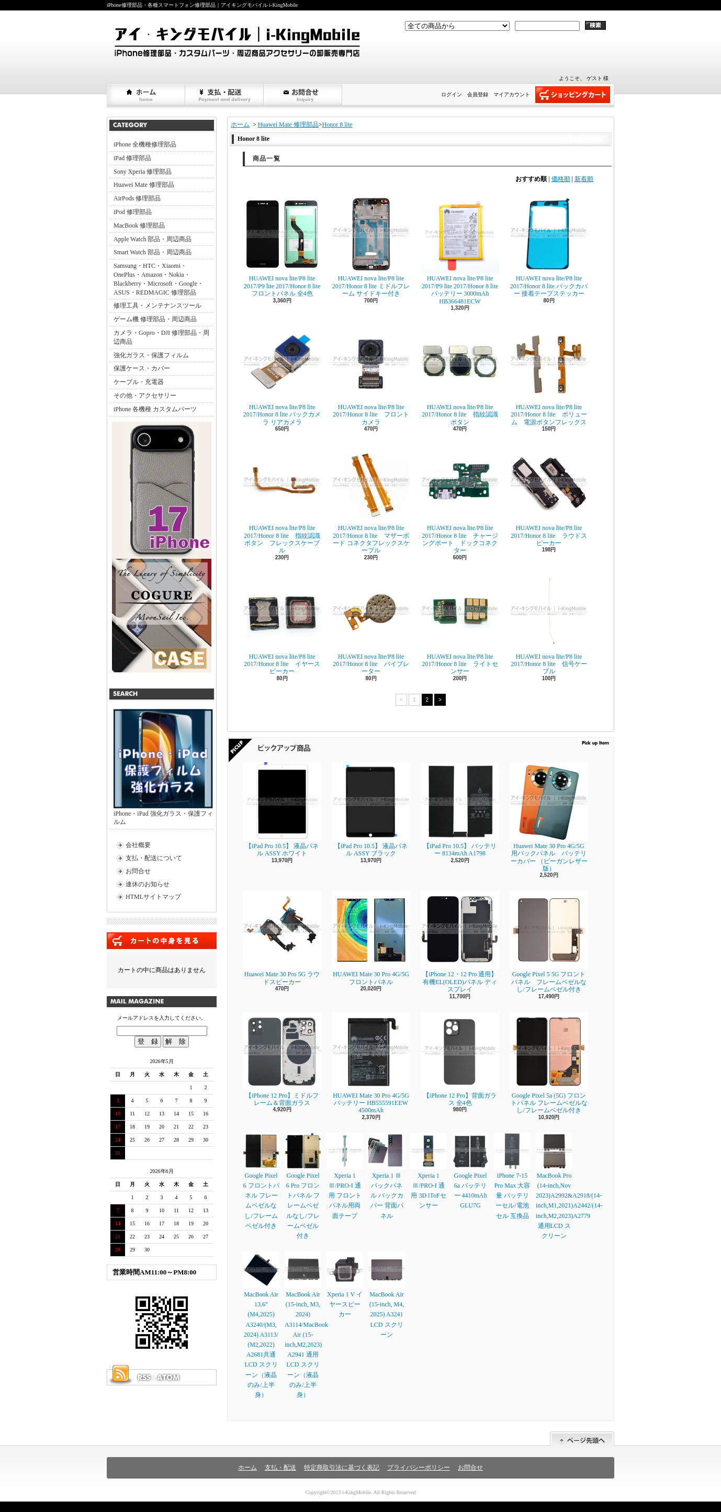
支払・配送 (280, 1467)
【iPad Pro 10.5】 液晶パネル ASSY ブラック (371, 809)
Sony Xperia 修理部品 (143, 171)
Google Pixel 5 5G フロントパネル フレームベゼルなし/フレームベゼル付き (549, 941)
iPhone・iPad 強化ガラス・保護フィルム (163, 767)
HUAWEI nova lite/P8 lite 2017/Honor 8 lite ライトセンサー (460, 624)
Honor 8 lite (337, 124)
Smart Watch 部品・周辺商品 (152, 252)
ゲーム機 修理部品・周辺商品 (155, 319)
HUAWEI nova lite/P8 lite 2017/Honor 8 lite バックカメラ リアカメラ (282, 374)
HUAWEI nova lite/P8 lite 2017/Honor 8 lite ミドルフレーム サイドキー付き (371, 246)
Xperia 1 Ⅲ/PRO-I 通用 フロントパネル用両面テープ (344, 1176)
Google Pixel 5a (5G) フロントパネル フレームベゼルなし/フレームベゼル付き (549, 1063)
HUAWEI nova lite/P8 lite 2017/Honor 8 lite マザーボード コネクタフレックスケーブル (371, 499)
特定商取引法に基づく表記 (341, 1467)
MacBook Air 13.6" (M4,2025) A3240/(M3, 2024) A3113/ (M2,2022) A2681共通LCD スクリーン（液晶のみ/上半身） (261, 1324)
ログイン (451, 94)
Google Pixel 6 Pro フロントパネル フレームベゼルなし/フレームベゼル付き (303, 1186)
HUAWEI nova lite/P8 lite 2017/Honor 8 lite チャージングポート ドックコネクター (460, 499)
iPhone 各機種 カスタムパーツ (155, 409)
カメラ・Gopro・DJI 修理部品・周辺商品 (161, 337)
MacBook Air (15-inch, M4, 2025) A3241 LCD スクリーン (386, 1294)
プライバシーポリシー (418, 1467)
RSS (144, 1377)
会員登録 (477, 94)
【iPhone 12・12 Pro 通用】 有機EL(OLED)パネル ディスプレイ (460, 941)
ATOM (169, 1377)
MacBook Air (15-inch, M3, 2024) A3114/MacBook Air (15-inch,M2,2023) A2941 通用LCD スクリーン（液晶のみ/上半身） (306, 1324)
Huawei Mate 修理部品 (144, 184)
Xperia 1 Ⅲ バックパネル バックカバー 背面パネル (386, 1176)
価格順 (560, 179)
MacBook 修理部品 (139, 225)
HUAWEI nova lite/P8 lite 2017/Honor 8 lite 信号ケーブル (549, 624)
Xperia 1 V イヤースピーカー (344, 1284)
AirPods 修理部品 (137, 198)
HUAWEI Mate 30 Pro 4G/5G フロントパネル (371, 937)
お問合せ (303, 95)
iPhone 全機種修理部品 (145, 144)
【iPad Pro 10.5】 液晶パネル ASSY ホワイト (282, 809)
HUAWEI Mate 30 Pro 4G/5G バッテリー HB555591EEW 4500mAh (371, 1063)
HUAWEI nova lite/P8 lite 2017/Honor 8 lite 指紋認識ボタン (460, 374)
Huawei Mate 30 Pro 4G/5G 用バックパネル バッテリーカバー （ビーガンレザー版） (549, 817)
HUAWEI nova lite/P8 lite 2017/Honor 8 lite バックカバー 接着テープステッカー (549, 246)
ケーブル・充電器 (139, 382)
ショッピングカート (572, 94)
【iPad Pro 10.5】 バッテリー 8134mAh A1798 (460, 809)
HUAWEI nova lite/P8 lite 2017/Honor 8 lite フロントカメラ (371, 374)
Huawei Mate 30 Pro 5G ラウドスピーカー (282, 937)
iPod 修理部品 (133, 212)
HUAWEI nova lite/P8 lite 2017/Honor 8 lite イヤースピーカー (282, 624)
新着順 (583, 179)
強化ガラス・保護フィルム (151, 355)
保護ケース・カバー (142, 368)
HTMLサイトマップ (153, 896)
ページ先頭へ (582, 1439)
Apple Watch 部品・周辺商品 (152, 239)
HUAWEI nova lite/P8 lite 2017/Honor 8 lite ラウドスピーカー (549, 495)
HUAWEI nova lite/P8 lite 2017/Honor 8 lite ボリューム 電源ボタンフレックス (549, 374)
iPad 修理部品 (132, 158)
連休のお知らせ (148, 884)
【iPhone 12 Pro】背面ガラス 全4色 (460, 1059)
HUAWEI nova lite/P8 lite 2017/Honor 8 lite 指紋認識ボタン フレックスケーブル (282, 499)
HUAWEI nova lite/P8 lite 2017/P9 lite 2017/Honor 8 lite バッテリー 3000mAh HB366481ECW (460, 249)
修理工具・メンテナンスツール (157, 305)
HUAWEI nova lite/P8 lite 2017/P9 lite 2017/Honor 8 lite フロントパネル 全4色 (282, 246)
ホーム (146, 95)
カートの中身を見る (162, 940)
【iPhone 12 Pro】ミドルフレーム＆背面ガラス (282, 1059)
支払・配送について (225, 95)
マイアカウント (511, 94)
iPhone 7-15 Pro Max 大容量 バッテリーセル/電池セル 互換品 (512, 1176)
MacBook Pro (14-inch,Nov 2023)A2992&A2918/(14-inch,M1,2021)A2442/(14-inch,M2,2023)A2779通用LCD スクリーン (569, 1186)
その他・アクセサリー (145, 395)
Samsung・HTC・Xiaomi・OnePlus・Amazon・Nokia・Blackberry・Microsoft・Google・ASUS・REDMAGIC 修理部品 (159, 279)
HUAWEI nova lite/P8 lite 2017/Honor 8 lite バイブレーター (371, 624)
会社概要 (138, 845)
